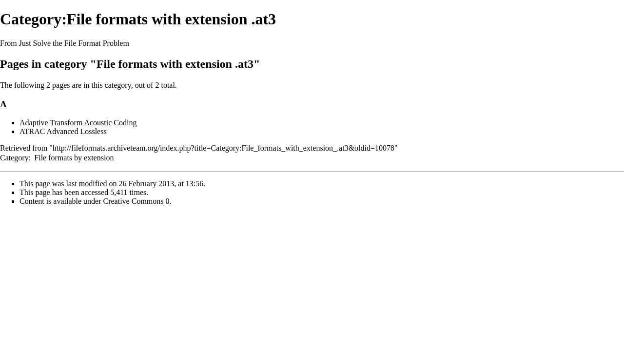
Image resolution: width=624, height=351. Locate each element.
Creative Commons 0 (136, 201)
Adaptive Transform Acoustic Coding (78, 122)
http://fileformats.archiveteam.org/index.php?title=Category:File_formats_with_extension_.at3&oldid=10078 (223, 148)
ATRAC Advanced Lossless (63, 131)
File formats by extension (74, 158)
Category (14, 158)
